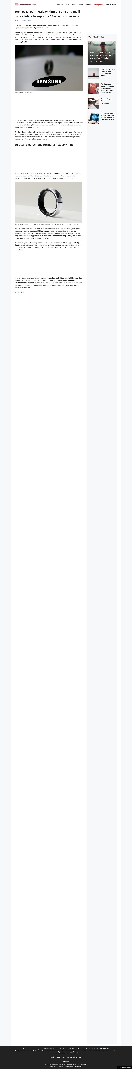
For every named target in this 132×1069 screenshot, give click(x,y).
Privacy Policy (69, 1066)
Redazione (61, 1066)
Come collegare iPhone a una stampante (106, 101)
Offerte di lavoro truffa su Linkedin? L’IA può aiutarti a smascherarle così (107, 117)
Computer (59, 5)
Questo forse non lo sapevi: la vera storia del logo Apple (108, 72)
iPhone (88, 5)
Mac (67, 5)
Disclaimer (78, 1066)
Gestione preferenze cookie (124, 1067)
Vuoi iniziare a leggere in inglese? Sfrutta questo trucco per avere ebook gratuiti (107, 88)
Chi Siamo (53, 1066)
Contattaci (79, 1057)
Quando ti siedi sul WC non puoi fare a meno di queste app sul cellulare (101, 55)
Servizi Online (111, 5)
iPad (73, 5)
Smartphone (98, 5)
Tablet (80, 5)
